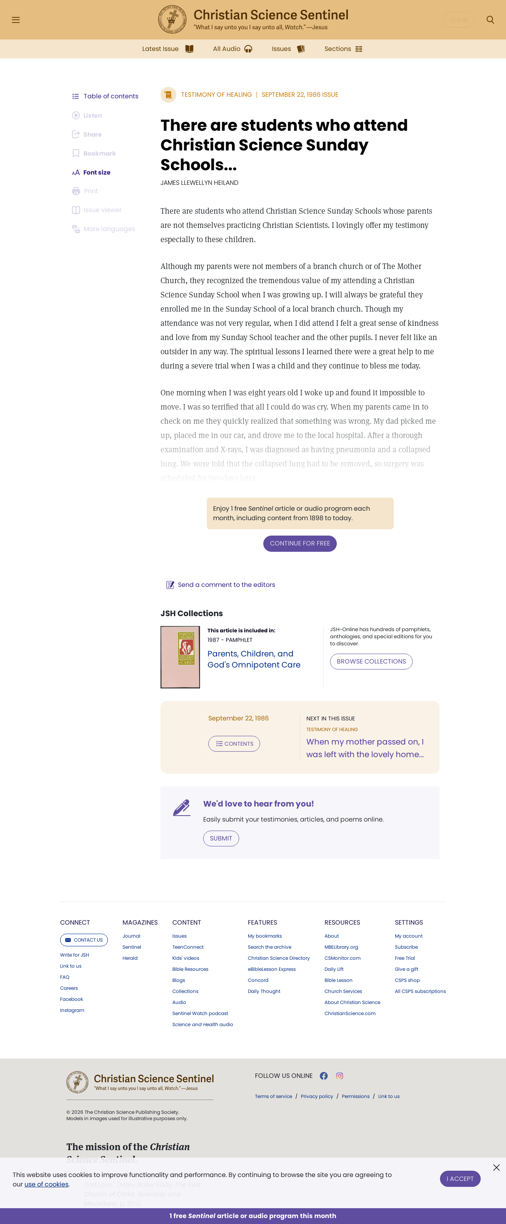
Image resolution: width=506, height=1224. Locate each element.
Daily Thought (264, 991)
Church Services (343, 991)
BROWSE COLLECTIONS (370, 661)
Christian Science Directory (279, 957)
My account (409, 935)
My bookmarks (265, 935)
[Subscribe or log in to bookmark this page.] (94, 153)
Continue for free (299, 543)
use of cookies (46, 1184)
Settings (409, 922)
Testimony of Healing (214, 94)
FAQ (64, 976)
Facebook (71, 998)
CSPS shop (407, 980)
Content (186, 922)
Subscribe (406, 946)
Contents (232, 743)
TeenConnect (188, 946)
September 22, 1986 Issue (298, 94)
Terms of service (273, 1095)
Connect (75, 922)
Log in (459, 20)
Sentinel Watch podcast (200, 1013)
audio (202, 1024)
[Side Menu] (15, 20)
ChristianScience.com (350, 1013)
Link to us (70, 965)
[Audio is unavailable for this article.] (88, 115)
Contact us (84, 939)
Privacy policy (317, 1095)
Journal (131, 935)
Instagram (72, 1010)
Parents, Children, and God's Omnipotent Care (252, 659)
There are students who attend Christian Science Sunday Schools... (282, 145)
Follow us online (284, 1075)
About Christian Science (352, 1002)
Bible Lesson (339, 980)
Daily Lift (334, 968)
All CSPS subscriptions (420, 991)
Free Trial (405, 957)
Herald (130, 957)
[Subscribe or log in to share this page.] (88, 134)
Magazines (140, 922)
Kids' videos (185, 957)
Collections (185, 991)
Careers (69, 987)
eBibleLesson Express (272, 968)
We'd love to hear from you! (257, 803)
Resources (342, 922)
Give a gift (406, 968)
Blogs (178, 980)
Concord (258, 980)
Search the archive (269, 946)
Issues (179, 935)
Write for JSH (74, 954)
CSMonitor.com (343, 957)
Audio (179, 1002)
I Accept (460, 1178)
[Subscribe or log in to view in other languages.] (104, 229)
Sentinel (132, 946)
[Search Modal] (490, 20)
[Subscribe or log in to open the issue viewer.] (98, 210)
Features (262, 922)
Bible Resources (190, 968)
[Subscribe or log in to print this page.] (86, 191)
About (332, 935)
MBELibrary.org (341, 946)
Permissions (356, 1095)
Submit (219, 837)
